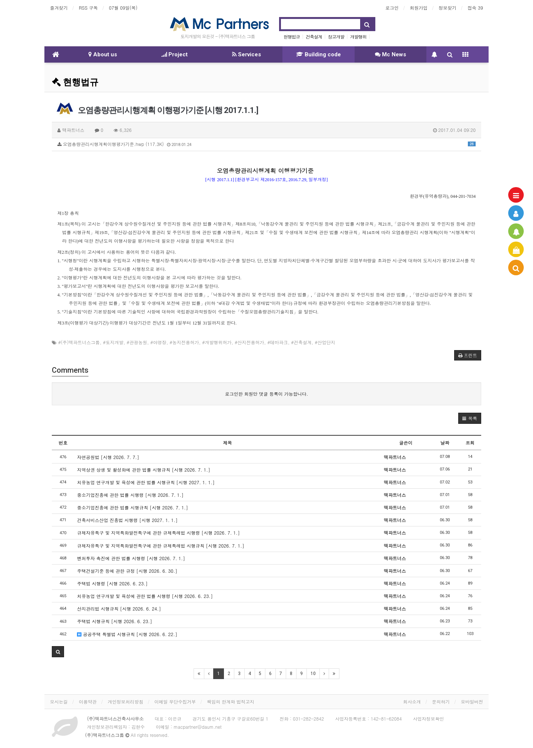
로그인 (392, 7)
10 (313, 673)
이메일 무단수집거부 (175, 701)
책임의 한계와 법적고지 (230, 701)
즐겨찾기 (59, 7)
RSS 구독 (88, 7)
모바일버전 (472, 701)
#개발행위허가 (217, 342)
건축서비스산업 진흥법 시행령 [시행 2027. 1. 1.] (127, 520)
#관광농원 (137, 342)
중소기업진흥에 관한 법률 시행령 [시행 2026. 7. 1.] (130, 495)
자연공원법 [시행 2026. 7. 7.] (108, 457)
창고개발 (336, 36)
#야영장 (158, 342)
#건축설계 (301, 342)
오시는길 (59, 701)
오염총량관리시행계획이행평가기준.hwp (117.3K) (266, 144)
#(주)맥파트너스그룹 (79, 342)
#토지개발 (113, 342)
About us (102, 54)
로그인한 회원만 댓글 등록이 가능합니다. (266, 393)
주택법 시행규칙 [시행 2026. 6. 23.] (114, 621)
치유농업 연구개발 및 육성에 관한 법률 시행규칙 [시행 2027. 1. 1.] (146, 482)
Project (174, 54)
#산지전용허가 (249, 342)
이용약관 (88, 701)
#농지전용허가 (184, 342)
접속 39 (475, 7)
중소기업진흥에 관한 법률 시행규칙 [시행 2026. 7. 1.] (132, 507)
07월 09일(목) (123, 7)
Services (246, 54)
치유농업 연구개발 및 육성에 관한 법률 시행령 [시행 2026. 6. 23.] (145, 596)
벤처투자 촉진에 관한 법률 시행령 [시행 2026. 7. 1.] (131, 558)
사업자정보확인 (428, 718)
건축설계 (314, 36)
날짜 (444, 442)
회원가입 (419, 7)
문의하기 (441, 701)
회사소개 (412, 701)
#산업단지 (325, 342)
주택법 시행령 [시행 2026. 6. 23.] (112, 583)
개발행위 (358, 36)
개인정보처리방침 (125, 701)
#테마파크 (277, 342)
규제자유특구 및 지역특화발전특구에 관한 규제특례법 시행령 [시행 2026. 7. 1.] (158, 532)
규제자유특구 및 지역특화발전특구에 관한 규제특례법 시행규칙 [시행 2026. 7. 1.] (160, 545)
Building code (318, 54)
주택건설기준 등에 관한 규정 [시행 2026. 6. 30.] (127, 571)
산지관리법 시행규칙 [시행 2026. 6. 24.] (119, 608)
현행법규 (292, 36)
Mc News (390, 54)
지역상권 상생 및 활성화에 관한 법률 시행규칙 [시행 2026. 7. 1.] (143, 469)
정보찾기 (447, 7)
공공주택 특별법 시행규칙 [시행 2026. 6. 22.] (127, 634)
